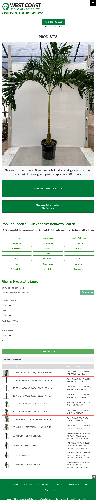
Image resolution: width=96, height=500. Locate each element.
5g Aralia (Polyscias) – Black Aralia (32, 388)
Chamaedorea (16, 248)
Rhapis (17, 264)
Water (5, 341)
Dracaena (79, 248)
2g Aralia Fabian (21, 455)
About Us (28, 484)
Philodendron (48, 259)
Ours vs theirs (51, 490)
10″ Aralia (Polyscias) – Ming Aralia (32, 419)
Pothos (79, 259)
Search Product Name (13, 288)
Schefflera (79, 264)
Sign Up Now (48, 208)
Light (4, 311)
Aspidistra (17, 243)
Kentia (79, 253)
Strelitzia (48, 269)
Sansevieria (48, 264)
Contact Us (43, 484)
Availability (73, 484)
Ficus (17, 253)
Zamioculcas (79, 269)
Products (58, 484)
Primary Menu (93, 3)
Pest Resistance (10, 321)
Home (15, 484)
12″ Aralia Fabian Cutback (27, 465)
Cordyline (48, 248)
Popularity (7, 331)
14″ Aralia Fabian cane (25, 445)
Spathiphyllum (17, 269)
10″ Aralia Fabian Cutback (27, 436)
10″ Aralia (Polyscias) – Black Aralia (32, 372)
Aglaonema (48, 238)
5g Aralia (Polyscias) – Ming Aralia (32, 411)
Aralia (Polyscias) (79, 238)
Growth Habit (9, 301)
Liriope (17, 259)
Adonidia (16, 238)
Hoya (48, 253)
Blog (86, 484)
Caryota (79, 243)
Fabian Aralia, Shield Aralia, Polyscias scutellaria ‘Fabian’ (78, 436)
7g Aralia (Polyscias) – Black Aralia (32, 380)
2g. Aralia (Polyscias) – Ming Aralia (32, 427)
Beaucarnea (48, 243)
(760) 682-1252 (53, 21)
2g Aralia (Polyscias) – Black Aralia (32, 396)
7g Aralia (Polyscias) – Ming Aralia (32, 404)
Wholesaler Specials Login (48, 188)
